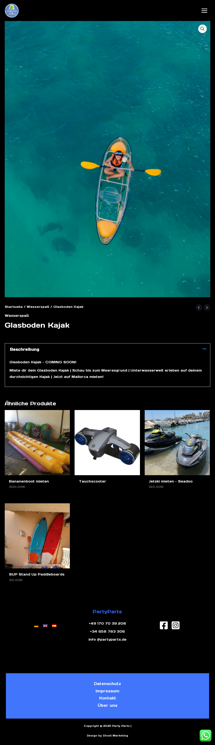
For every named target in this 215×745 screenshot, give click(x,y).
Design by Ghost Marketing (107, 735)
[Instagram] (175, 625)
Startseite (14, 307)
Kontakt (107, 698)
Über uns (107, 705)
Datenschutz (107, 683)
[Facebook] (163, 625)
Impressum (107, 691)
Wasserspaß (38, 307)
